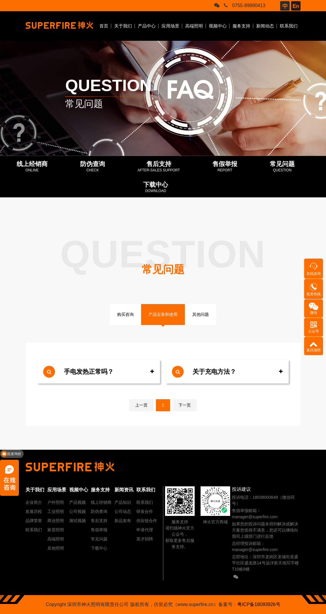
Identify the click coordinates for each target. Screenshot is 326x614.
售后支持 (99, 520)
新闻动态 (265, 25)
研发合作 (144, 511)
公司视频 (77, 511)
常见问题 (99, 539)
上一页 (141, 405)
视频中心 (218, 25)
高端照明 (194, 25)
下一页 (184, 405)
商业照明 (55, 520)
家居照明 (55, 529)
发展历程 (33, 511)
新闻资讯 (123, 489)
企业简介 (33, 502)
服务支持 (241, 25)
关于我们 (123, 25)
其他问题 (200, 314)
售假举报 (99, 529)
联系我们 (289, 25)
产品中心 (147, 25)
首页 (103, 25)
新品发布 (122, 520)
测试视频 (77, 520)
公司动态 (122, 511)
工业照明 (55, 511)
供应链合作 (146, 520)
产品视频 (77, 502)
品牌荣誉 (33, 520)
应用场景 (170, 25)
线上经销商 (101, 502)
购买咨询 (125, 314)
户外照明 (55, 502)
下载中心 (99, 548)
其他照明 (55, 548)
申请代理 (144, 529)
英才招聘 (144, 539)
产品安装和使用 (163, 314)
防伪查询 (99, 511)
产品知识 (122, 502)
